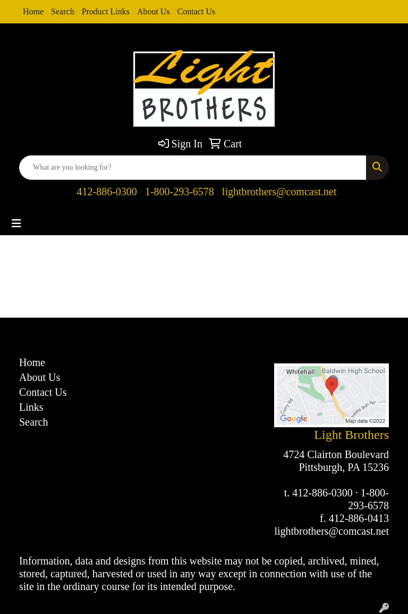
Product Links (106, 11)
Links (31, 407)
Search (62, 11)
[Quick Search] (193, 167)
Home (33, 11)
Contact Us (196, 11)
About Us (153, 11)
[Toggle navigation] (16, 223)
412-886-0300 (107, 191)
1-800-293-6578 (179, 191)
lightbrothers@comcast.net (279, 191)
